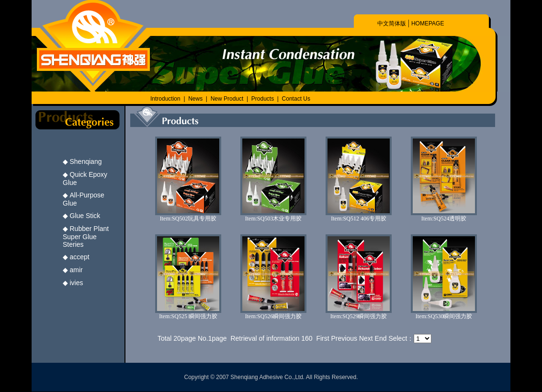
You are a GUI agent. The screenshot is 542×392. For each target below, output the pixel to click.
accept (80, 257)
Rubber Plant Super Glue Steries (86, 236)
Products (262, 98)
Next (366, 338)
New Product (228, 98)
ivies (76, 283)
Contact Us (296, 98)
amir (76, 270)
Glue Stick (85, 215)
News (195, 98)
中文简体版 (391, 23)
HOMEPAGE (427, 23)
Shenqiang (86, 161)
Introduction (165, 98)
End (381, 338)
